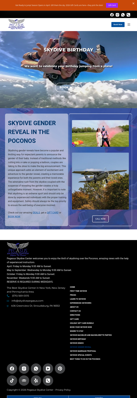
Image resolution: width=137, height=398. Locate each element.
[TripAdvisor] (24, 380)
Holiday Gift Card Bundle (82, 323)
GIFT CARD (53, 212)
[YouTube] (48, 368)
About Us (74, 307)
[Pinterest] (60, 368)
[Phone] (128, 15)
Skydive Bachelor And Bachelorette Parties (91, 335)
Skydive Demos (77, 343)
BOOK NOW (14, 216)
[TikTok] (12, 380)
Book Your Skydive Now (81, 327)
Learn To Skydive (78, 299)
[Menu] (129, 24)
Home (72, 287)
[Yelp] (36, 380)
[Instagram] (117, 15)
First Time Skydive (78, 291)
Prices (73, 295)
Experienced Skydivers (80, 303)
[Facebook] (112, 15)
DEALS (36, 212)
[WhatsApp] (123, 15)
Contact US (75, 311)
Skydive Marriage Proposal (83, 351)
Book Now (118, 24)
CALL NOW (100, 219)
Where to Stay (76, 331)
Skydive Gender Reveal (80, 347)
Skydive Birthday (78, 339)
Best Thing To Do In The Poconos (85, 359)
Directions (75, 315)
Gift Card (112, 5)
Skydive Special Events (81, 355)
